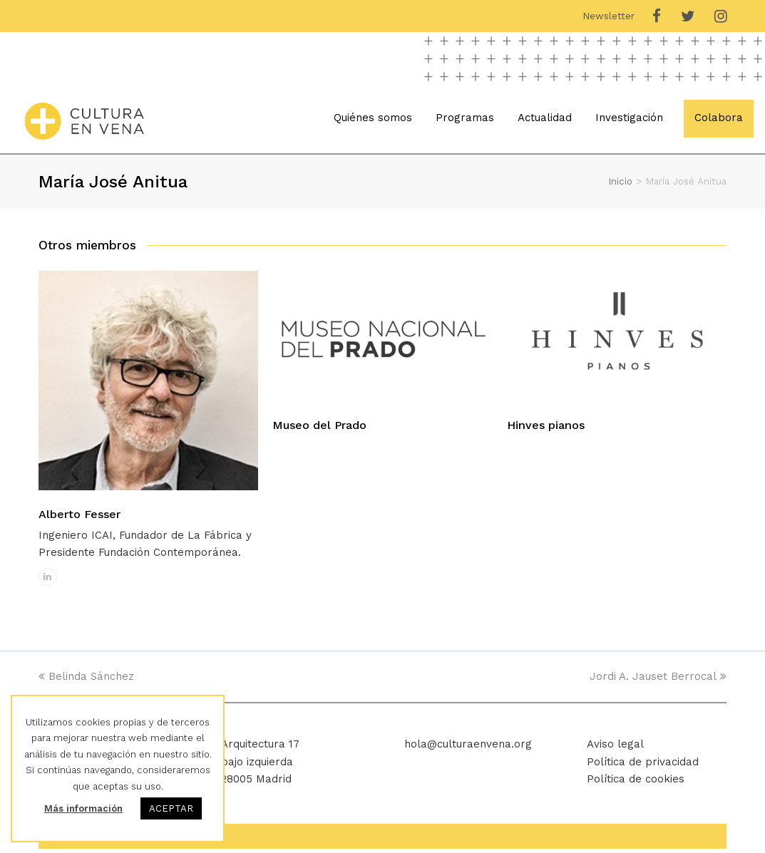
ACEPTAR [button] (171, 808)
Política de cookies (635, 783)
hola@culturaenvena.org (468, 747)
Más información (83, 808)
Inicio (620, 185)
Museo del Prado (319, 428)
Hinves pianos (546, 428)
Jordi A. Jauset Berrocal (658, 680)
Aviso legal (615, 747)
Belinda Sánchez (86, 680)
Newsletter (608, 15)
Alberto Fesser (79, 517)
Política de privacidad (643, 765)
